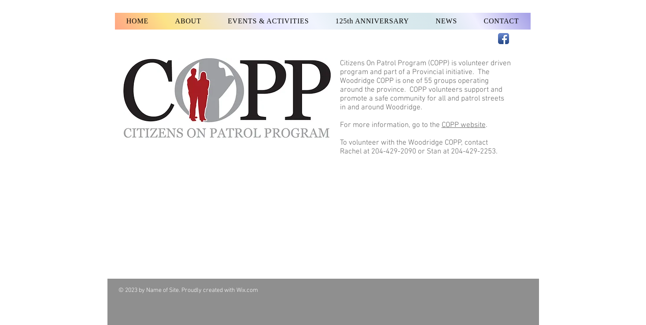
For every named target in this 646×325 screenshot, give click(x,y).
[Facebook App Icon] (503, 38)
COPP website (464, 125)
